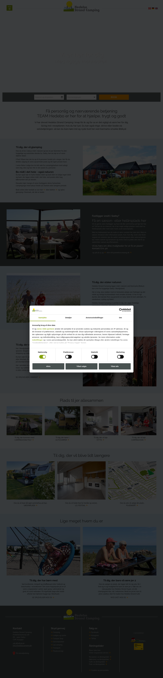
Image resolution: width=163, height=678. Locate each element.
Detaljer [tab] (68, 318)
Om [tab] (120, 318)
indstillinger (37, 340)
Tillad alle (115, 366)
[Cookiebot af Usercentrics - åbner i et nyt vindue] (121, 310)
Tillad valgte (81, 366)
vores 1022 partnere (45, 329)
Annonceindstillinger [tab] (94, 318)
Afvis (48, 366)
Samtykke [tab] (42, 318)
